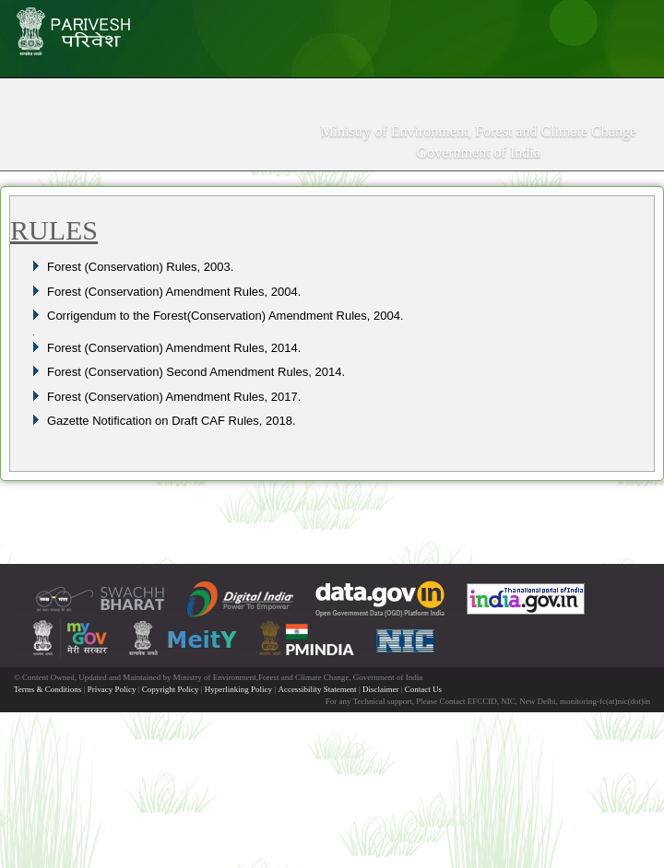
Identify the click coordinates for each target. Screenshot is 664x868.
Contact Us (423, 689)
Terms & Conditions (47, 689)
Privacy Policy (112, 689)
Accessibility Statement (317, 689)
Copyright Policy (170, 689)
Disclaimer (380, 689)
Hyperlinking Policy (238, 689)
